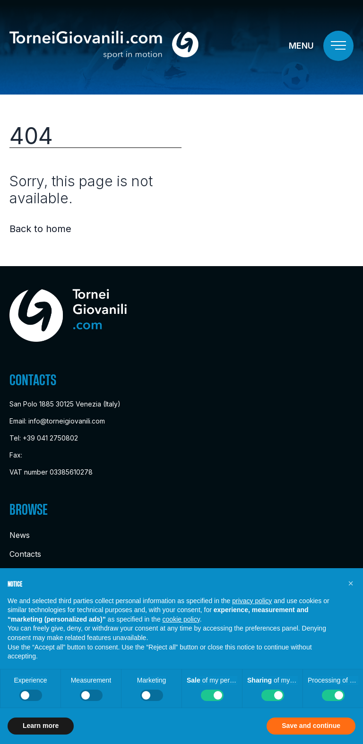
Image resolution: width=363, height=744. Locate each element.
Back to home (40, 228)
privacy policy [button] (252, 601)
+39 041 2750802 (50, 438)
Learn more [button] (41, 725)
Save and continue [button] (311, 725)
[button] (350, 583)
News (19, 535)
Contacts (25, 554)
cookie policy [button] (181, 619)
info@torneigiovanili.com (66, 421)
